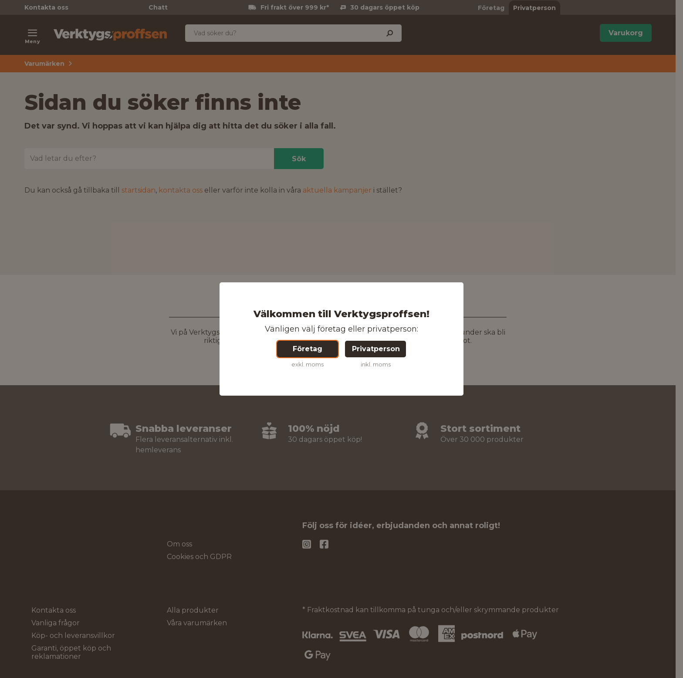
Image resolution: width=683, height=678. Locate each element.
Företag (307, 349)
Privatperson (376, 349)
